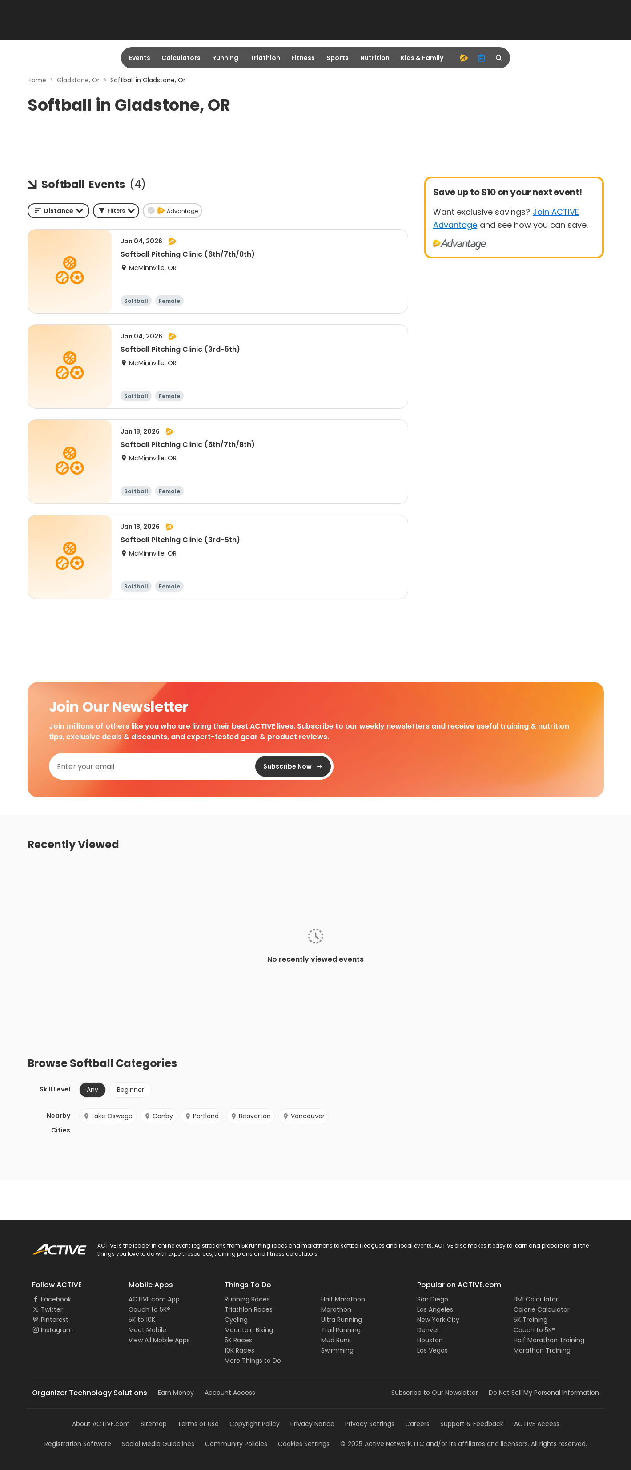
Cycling (236, 1319)
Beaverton (250, 1116)
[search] (499, 58)
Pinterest (54, 1319)
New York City (438, 1319)
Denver (428, 1329)
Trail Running (341, 1329)
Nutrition (375, 57)
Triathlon (265, 57)
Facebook (56, 1299)
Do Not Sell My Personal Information (544, 1392)
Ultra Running (341, 1319)
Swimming (337, 1350)
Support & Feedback (471, 1423)
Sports (337, 57)
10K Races (239, 1350)
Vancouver (303, 1116)
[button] (116, 210)
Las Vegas (432, 1350)
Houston (430, 1340)
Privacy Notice (312, 1423)
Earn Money (176, 1392)
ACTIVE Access (536, 1423)
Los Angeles (435, 1309)
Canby (158, 1116)
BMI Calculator (536, 1299)
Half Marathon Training (549, 1340)
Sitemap (154, 1423)
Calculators (181, 57)
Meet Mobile (147, 1329)
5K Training (530, 1319)
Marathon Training (542, 1350)
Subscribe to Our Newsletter (434, 1392)
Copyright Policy (254, 1423)
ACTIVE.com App (154, 1299)
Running (225, 57)
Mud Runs (336, 1340)
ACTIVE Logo (51, 1246)
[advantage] (464, 58)
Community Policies (236, 1443)
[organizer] (482, 58)
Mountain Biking (249, 1329)
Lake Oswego (108, 1116)
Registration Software (77, 1443)
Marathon (336, 1309)
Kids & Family (422, 57)
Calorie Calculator (542, 1309)
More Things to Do (253, 1360)
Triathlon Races (249, 1309)
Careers (417, 1423)
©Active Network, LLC (382, 1443)
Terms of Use (198, 1423)
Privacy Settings (369, 1423)
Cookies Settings (304, 1443)
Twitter (52, 1309)
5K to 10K (142, 1319)
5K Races (238, 1340)
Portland (202, 1116)
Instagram (57, 1329)
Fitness (303, 57)
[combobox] (58, 210)
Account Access (230, 1392)
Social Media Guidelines (158, 1443)
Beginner (130, 1089)
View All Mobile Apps (159, 1340)
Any (92, 1089)
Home (37, 80)
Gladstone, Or (78, 80)
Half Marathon (343, 1299)
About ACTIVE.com (101, 1423)
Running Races (247, 1299)
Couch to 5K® (149, 1309)
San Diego (432, 1299)
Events (139, 57)
